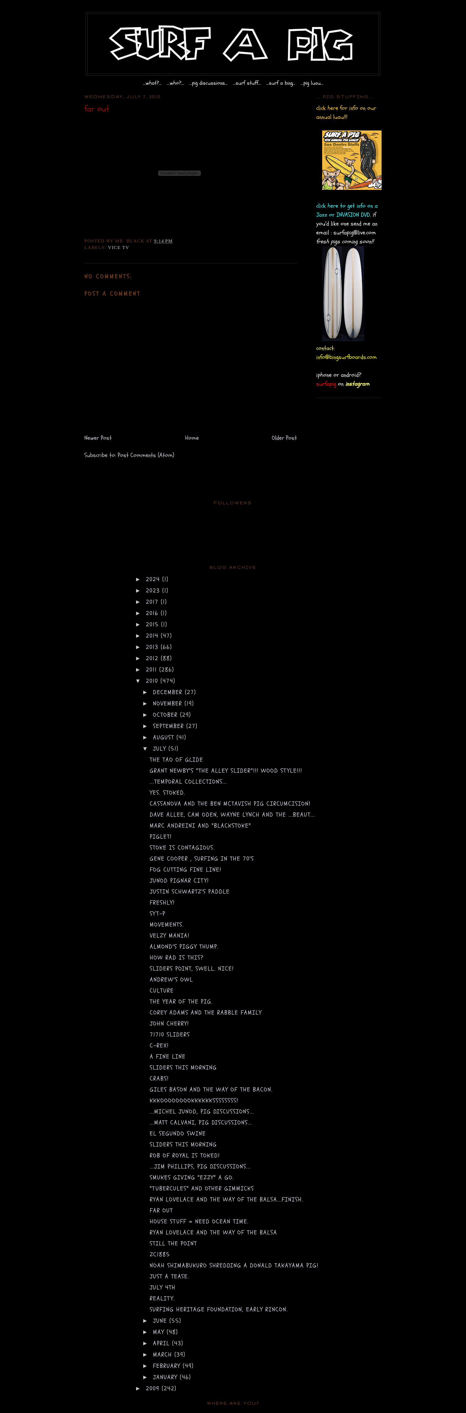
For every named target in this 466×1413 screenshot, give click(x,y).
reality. (162, 1298)
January (166, 1377)
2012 (153, 658)
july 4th (163, 1287)
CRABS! (159, 1079)
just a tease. (169, 1276)
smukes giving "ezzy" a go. (192, 1177)
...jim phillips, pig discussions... (200, 1166)
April (162, 1343)
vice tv (118, 247)
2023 (154, 591)
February (168, 1366)
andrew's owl (171, 980)
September (169, 726)
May (160, 1332)
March (163, 1355)
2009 (154, 1388)
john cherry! (169, 1024)
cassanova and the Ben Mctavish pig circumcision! (230, 804)
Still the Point (173, 1243)
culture (162, 991)
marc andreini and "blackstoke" (200, 826)
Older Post (284, 438)
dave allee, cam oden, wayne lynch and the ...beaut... (232, 815)
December (169, 692)
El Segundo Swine (178, 1134)
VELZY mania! (170, 936)
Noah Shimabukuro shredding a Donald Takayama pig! (234, 1265)
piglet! (161, 837)
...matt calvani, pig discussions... (201, 1123)
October (166, 715)
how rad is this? (177, 958)
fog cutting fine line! (185, 870)
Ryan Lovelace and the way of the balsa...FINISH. (226, 1199)
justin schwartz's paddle (190, 892)
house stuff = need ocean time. (199, 1221)
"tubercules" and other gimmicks (202, 1188)
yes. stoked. (167, 793)
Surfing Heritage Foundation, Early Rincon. (219, 1309)
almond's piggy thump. (184, 947)
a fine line (168, 1057)
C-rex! (159, 1046)
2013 (153, 647)
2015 (153, 624)
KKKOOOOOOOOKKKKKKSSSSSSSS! (194, 1101)
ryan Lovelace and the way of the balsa (213, 1232)
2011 (152, 670)
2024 (154, 579)
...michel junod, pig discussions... (202, 1112)
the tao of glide (176, 760)
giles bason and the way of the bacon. (211, 1090)
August (165, 737)
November (169, 704)
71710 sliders (170, 1035)
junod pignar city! (179, 881)
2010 (153, 681)
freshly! (162, 903)
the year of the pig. (181, 1002)
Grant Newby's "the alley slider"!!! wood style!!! (226, 771)
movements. (167, 925)
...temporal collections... (188, 782)
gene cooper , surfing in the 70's (202, 859)
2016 (153, 613)
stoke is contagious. (182, 848)
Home (192, 438)
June (161, 1321)
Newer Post (98, 438)
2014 (153, 636)
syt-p (158, 914)
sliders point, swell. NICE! (192, 969)
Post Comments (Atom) (146, 455)
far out (161, 1210)
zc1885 (160, 1254)
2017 (153, 602)
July (161, 749)
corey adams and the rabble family (206, 1013)
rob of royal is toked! (185, 1155)
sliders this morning (183, 1068)
